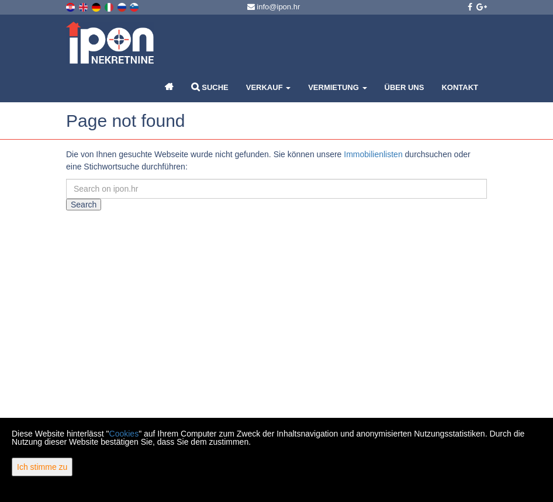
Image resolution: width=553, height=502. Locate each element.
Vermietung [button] (337, 87)
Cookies (124, 433)
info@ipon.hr (273, 6)
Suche (210, 87)
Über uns (404, 87)
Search (83, 204)
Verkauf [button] (268, 87)
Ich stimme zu (42, 467)
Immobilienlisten (373, 154)
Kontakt (459, 87)
